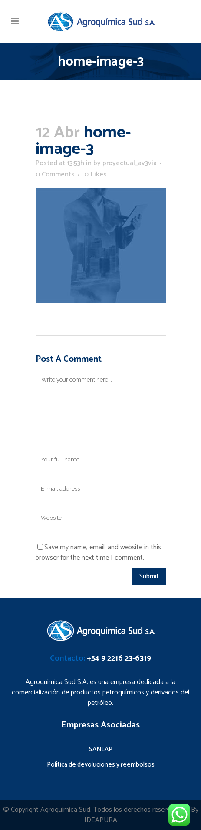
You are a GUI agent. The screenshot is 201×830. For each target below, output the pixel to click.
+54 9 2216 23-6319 (119, 658)
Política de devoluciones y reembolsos (101, 764)
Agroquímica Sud (65, 810)
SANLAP (100, 749)
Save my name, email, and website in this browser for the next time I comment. (98, 552)
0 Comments (55, 174)
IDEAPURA (100, 820)
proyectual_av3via (129, 163)
